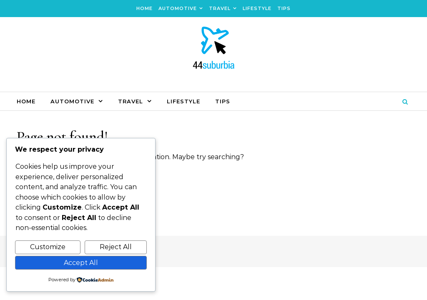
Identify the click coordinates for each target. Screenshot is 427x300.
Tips (284, 8)
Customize (47, 247)
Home (144, 8)
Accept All (81, 263)
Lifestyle (257, 8)
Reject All (116, 247)
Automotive (177, 8)
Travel (220, 8)
